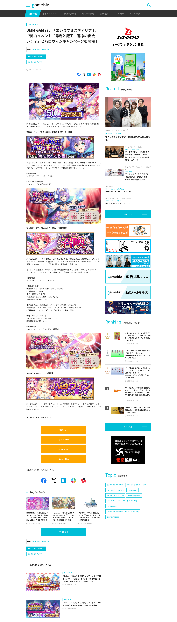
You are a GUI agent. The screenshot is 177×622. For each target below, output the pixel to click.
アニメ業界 (119, 13)
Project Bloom (112, 506)
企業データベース (50, 13)
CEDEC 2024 (133, 490)
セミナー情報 (88, 13)
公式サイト (63, 430)
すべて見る (63, 532)
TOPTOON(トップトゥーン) (116, 490)
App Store (63, 449)
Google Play (63, 459)
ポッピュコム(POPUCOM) (115, 495)
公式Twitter (64, 439)
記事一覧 (33, 13)
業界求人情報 (70, 13)
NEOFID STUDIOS (113, 517)
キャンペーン (33, 24)
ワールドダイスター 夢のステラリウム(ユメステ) (123, 511)
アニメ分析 (134, 13)
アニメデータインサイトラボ (136, 485)
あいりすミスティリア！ (36, 62)
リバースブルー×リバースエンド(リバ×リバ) (122, 501)
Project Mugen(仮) (133, 495)
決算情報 (104, 13)
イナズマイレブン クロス (115, 485)
